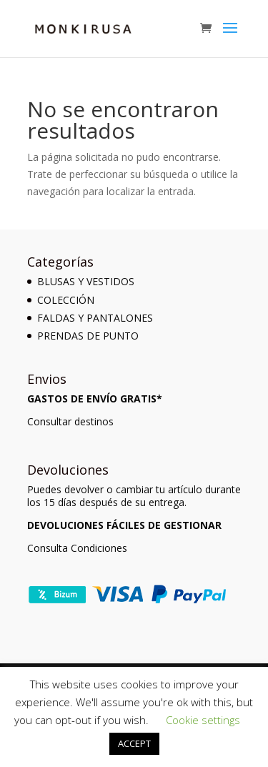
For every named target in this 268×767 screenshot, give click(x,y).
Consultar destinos (70, 421)
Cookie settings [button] (203, 720)
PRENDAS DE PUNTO (88, 335)
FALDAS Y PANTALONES (95, 318)
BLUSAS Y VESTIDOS (85, 281)
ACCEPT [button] (134, 743)
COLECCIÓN (65, 300)
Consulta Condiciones (77, 548)
